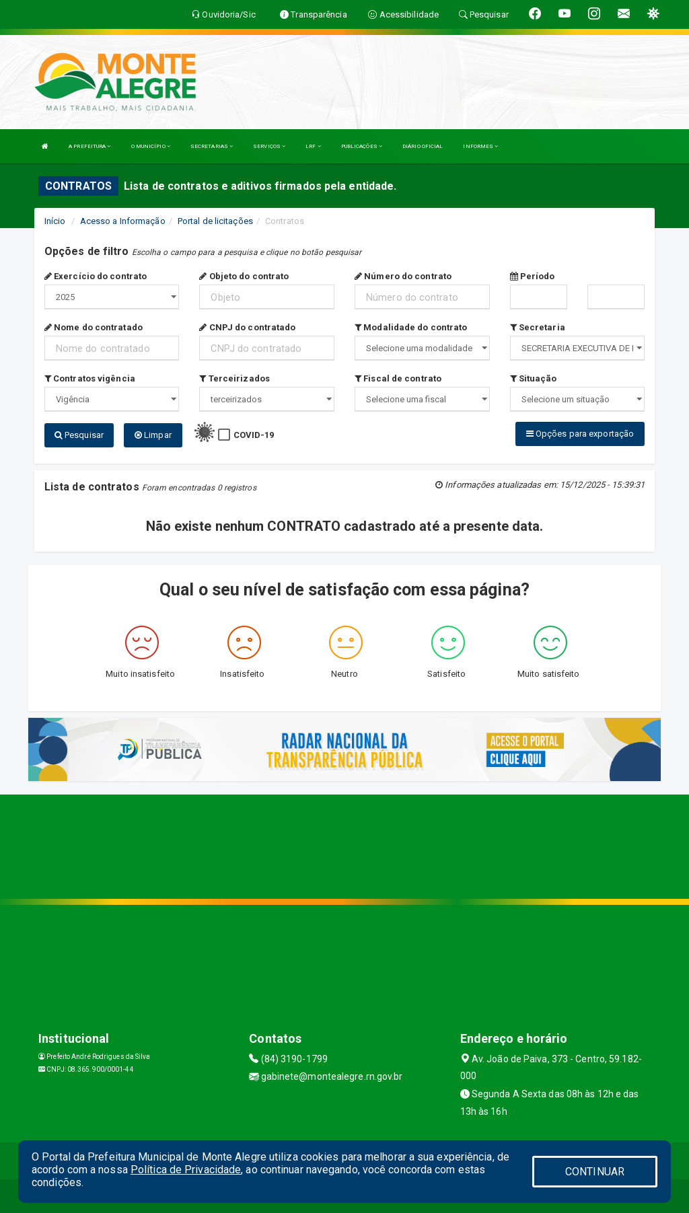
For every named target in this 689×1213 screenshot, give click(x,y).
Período (532, 276)
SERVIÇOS (269, 146)
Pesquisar (79, 435)
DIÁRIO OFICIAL (422, 146)
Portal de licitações (215, 221)
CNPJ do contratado (247, 327)
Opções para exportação (580, 434)
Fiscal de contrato (398, 378)
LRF (313, 146)
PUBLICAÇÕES (361, 146)
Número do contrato (403, 276)
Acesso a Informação (123, 221)
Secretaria (537, 327)
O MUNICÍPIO (150, 146)
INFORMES (480, 146)
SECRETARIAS (211, 146)
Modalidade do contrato (411, 327)
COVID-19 (254, 435)
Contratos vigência (89, 378)
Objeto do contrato (244, 276)
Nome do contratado (93, 327)
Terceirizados (234, 378)
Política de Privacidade (186, 1169)
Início (55, 221)
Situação (533, 378)
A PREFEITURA (89, 146)
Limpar (153, 435)
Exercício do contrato (95, 276)
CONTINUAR (594, 1171)
